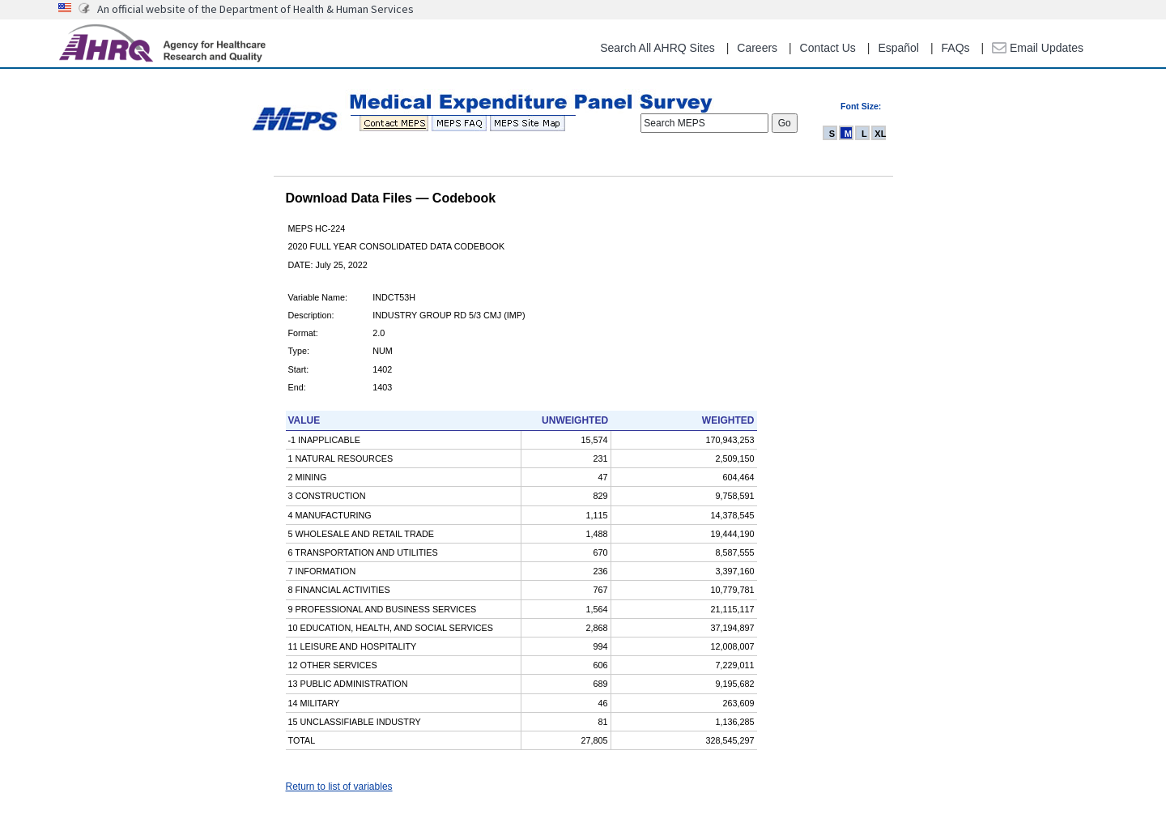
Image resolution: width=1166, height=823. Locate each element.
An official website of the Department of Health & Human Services (255, 9)
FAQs (956, 47)
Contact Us (828, 47)
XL (880, 134)
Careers (757, 47)
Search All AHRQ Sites (657, 47)
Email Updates (1037, 47)
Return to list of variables (339, 786)
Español (898, 47)
